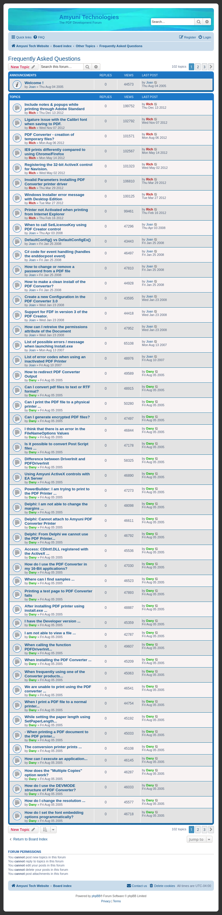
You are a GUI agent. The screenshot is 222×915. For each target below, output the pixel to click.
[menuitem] (39, 37)
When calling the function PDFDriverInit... (48, 647)
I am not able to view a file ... (50, 633)
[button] (211, 66)
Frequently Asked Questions (44, 59)
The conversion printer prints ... (53, 747)
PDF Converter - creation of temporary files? (49, 136)
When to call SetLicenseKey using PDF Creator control (55, 227)
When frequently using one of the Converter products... (55, 674)
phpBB (96, 896)
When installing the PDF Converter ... (58, 660)
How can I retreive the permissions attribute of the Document (56, 329)
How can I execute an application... (56, 759)
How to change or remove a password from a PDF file (49, 269)
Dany (33, 380)
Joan (32, 86)
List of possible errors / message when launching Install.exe (54, 344)
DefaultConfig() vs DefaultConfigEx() (58, 240)
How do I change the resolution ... (55, 800)
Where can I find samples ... (50, 579)
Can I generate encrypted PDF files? (57, 417)
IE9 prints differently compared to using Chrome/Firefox (55, 151)
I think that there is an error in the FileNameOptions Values (55, 431)
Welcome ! (34, 83)
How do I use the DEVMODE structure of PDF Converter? (50, 787)
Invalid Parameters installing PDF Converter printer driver (55, 182)
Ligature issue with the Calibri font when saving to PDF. (56, 121)
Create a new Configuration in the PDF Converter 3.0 (55, 299)
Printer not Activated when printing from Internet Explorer (56, 212)
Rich (32, 112)
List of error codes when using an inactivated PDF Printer (55, 359)
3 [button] (205, 66)
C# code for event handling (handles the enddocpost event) (57, 253)
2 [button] (198, 66)
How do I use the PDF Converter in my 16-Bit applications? (56, 566)
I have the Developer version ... (53, 621)
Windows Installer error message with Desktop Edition (54, 197)
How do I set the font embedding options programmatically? (54, 814)
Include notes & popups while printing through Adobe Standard (55, 106)
